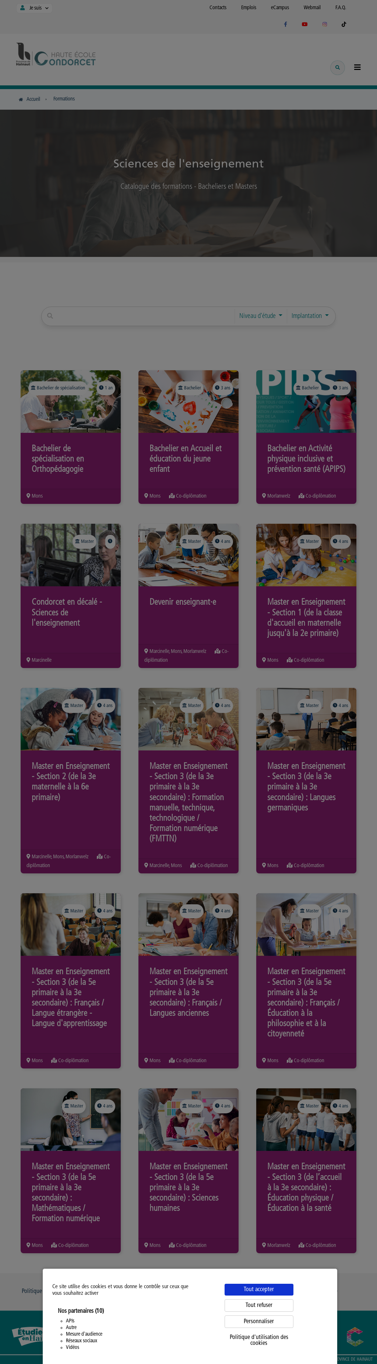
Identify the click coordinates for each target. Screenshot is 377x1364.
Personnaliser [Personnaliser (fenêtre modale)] (259, 1322)
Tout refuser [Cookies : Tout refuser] (259, 1305)
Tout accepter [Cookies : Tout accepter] (259, 1290)
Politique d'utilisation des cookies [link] (259, 1340)
